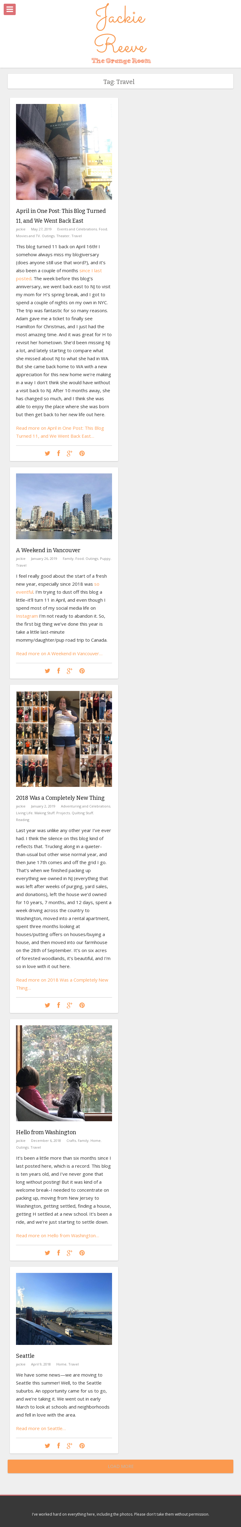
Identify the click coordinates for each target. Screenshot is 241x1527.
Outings (48, 235)
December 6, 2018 (46, 1140)
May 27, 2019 (41, 229)
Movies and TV (28, 235)
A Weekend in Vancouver (48, 550)
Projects (63, 813)
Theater (63, 235)
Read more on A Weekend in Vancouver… (59, 653)
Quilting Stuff (82, 813)
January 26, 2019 (44, 558)
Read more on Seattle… (41, 1428)
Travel (76, 235)
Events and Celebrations (77, 229)
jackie (21, 229)
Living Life (24, 813)
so (96, 584)
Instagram (27, 616)
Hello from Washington (46, 1132)
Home (95, 1140)
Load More (121, 1466)
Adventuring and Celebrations (85, 806)
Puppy (105, 558)
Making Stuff (44, 813)
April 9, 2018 (41, 1364)
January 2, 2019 (43, 806)
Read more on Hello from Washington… (57, 1235)
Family (68, 558)
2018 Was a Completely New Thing (60, 798)
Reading (22, 819)
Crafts (71, 1140)
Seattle (25, 1356)
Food (103, 229)
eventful (24, 592)
